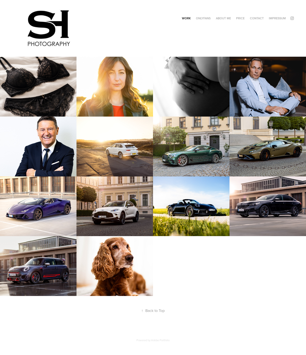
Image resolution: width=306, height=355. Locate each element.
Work (186, 18)
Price (240, 18)
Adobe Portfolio (160, 340)
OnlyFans (203, 18)
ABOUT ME (223, 18)
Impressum (277, 18)
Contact (257, 18)
